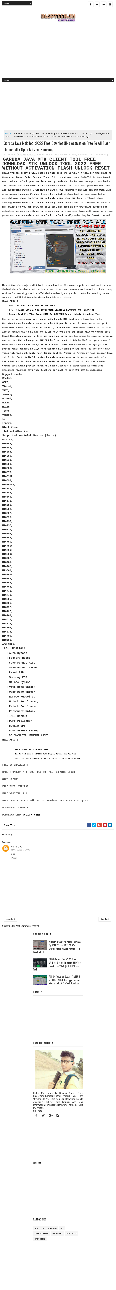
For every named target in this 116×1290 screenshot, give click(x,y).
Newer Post (10, 919)
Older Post (105, 919)
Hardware (62, 133)
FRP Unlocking (48, 133)
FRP (38, 133)
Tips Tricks (75, 133)
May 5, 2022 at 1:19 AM (21, 850)
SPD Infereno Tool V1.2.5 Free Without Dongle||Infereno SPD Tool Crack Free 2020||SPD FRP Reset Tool (57, 965)
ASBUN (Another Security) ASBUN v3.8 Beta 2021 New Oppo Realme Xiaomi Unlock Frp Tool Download (64, 980)
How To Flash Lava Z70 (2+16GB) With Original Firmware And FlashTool (51, 310)
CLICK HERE (32, 815)
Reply (14, 859)
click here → (39, 1111)
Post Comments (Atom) (27, 926)
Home (8, 133)
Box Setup (18, 133)
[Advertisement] (58, 54)
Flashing (29, 133)
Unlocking (86, 133)
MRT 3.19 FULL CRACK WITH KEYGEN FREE (32, 306)
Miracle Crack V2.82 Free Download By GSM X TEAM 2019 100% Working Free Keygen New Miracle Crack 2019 (57, 947)
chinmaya (16, 847)
